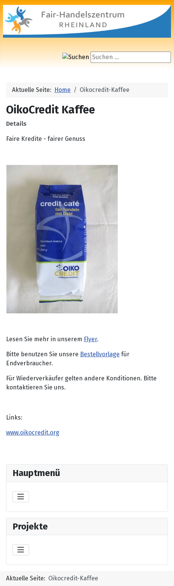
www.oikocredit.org (32, 432)
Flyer (90, 339)
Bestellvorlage (100, 354)
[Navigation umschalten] (20, 496)
